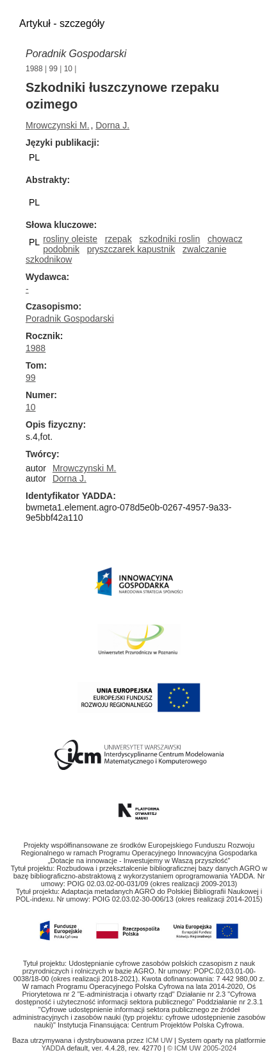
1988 (34, 68)
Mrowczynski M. (58, 125)
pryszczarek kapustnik (131, 249)
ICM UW (160, 1040)
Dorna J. (112, 125)
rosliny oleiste (70, 239)
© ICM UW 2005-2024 (201, 1048)
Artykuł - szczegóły (61, 23)
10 (68, 68)
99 (53, 68)
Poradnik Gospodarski (70, 318)
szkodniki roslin (169, 239)
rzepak (118, 239)
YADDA (54, 1048)
